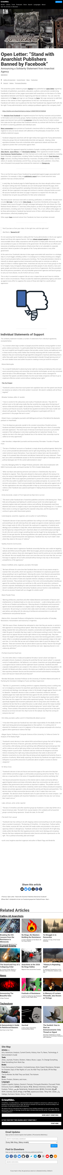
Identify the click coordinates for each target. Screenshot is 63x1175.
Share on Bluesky (25, 889)
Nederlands (23, 1089)
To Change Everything (49, 1060)
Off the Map (52, 1070)
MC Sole (9, 202)
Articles (4, 1050)
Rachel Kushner (16, 154)
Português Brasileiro (20, 83)
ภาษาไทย (26, 1092)
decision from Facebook (12, 115)
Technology (34, 80)
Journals (9, 1060)
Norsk (17, 1094)
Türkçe (10, 1089)
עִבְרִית (20, 1092)
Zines (4, 1060)
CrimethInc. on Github (23, 1156)
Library (8, 4)
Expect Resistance (47, 1067)
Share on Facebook (36, 889)
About (44, 4)
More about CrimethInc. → (51, 1115)
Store (25, 4)
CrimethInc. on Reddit (51, 1156)
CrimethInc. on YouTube (47, 1156)
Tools (13, 4)
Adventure (9, 1052)
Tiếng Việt (47, 1092)
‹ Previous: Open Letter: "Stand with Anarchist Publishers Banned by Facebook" (24, 896)
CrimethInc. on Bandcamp (31, 1156)
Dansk (15, 1092)
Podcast (5, 1072)
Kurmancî (11, 1094)
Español (10, 1084)
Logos (39, 1060)
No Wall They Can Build (39, 1070)
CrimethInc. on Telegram (35, 1156)
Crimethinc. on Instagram (15, 1156)
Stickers (22, 1060)
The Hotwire (34, 1074)
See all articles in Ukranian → (10, 7)
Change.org (46, 163)
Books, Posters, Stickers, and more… (14, 1079)
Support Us (59, 1)
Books (3, 4)
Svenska (9, 1092)
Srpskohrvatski (33, 1089)
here (14, 98)
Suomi (11, 1087)
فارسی (16, 1089)
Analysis (16, 1052)
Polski (58, 1084)
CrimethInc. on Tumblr (27, 1156)
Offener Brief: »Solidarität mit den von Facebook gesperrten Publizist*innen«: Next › (25, 899)
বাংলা (3, 1092)
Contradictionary (29, 1067)
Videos (28, 1060)
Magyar (55, 1087)
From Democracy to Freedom (12, 1067)
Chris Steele (27, 202)
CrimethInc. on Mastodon (7, 1156)
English (4, 1084)
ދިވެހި (58, 1092)
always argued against (40, 239)
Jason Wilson (14, 152)
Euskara (4, 1089)
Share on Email (22, 889)
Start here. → (55, 1123)
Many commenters (7, 128)
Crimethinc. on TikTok (39, 1156)
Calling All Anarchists (9, 80)
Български (24, 1087)
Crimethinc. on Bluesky (19, 1156)
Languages (37, 4)
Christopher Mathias (29, 152)
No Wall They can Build (21, 1074)
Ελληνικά (5, 1087)
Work (38, 1067)
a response (28, 120)
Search (30, 4)
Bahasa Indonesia (39, 1087)
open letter (50, 89)
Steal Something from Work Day (13, 1062)
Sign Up (54, 1145)
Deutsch (5, 83)
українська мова (37, 1092)
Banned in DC (15, 232)
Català (54, 1092)
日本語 (16, 1087)
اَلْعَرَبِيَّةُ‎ (54, 1089)
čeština (49, 1087)
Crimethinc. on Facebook (11, 1156)
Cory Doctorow (6, 154)
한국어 (42, 1089)
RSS (9, 1050)
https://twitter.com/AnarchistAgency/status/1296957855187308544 (24, 111)
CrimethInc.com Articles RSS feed (55, 1156)
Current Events (21, 80)
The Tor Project (7, 383)
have (10, 217)
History (33, 1052)
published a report (30, 176)
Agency (30, 89)
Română (48, 1089)
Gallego (4, 1094)
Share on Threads (33, 889)
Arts (3, 1052)
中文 (30, 1087)
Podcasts (19, 4)
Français (30, 1084)
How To (40, 1052)
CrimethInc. (5, 1)
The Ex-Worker (7, 1074)
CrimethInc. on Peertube (43, 1156)
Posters (16, 1060)
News (28, 80)
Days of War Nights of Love (20, 1070)
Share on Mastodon (29, 889)
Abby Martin (5, 152)
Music (34, 1060)
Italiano (11, 83)
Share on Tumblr (40, 889)
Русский (52, 1084)
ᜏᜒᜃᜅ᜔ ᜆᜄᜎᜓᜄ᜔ (25, 1094)
